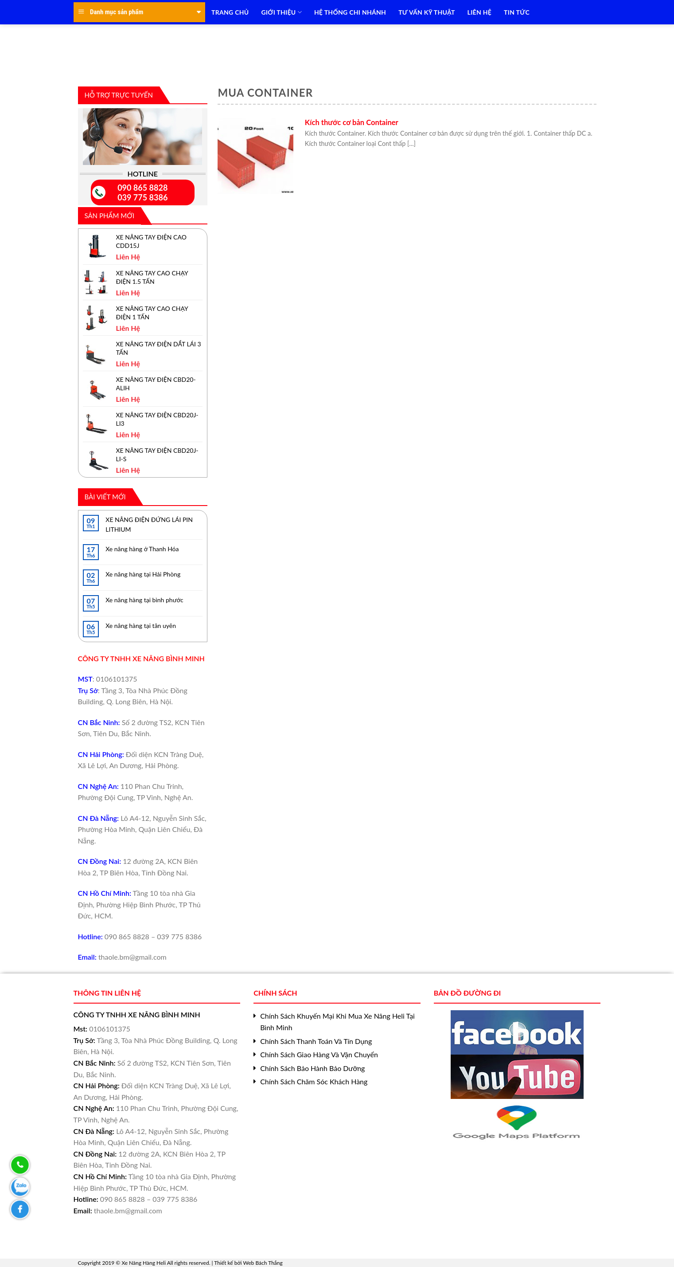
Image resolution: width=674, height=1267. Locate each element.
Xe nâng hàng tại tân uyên (140, 625)
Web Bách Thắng (263, 1262)
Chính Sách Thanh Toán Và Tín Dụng (316, 1041)
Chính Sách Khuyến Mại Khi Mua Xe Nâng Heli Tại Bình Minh (337, 1022)
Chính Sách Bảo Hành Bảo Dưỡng (312, 1068)
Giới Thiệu (281, 12)
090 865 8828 (142, 187)
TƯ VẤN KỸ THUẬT (426, 12)
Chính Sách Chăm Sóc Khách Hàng (313, 1081)
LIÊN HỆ (479, 12)
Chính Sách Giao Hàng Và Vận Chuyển (319, 1054)
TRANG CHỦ (230, 12)
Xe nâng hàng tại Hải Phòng (142, 574)
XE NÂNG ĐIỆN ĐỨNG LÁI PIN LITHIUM (149, 524)
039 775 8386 (142, 197)
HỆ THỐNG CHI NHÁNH (350, 12)
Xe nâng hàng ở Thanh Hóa (142, 549)
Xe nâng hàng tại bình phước (144, 600)
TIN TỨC (517, 12)
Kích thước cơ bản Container (351, 122)
